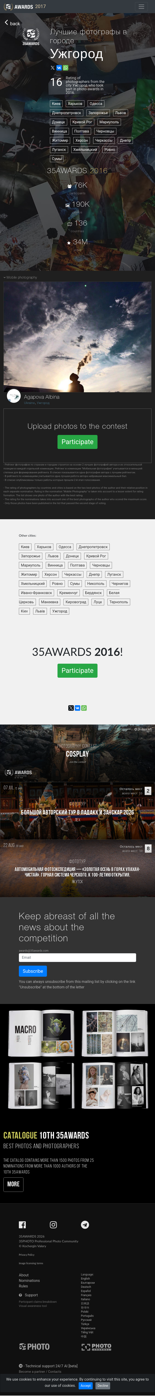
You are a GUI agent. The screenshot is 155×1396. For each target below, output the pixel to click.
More (13, 1184)
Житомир (60, 140)
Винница (59, 131)
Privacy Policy (26, 1254)
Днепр (125, 140)
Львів (40, 611)
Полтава (81, 131)
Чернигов (120, 583)
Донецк (58, 122)
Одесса (96, 104)
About (24, 1275)
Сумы (57, 159)
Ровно (109, 149)
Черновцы (105, 131)
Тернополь (118, 602)
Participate (77, 442)
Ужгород (43, 403)
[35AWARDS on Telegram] (85, 1226)
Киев (56, 104)
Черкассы (103, 140)
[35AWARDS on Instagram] (53, 1226)
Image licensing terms (31, 1263)
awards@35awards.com (34, 950)
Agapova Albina (42, 397)
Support (31, 1295)
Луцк (98, 602)
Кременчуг (68, 593)
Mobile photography (22, 277)
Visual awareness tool (33, 1306)
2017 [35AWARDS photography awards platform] (25, 6)
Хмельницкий (85, 149)
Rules (23, 1286)
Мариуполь (109, 122)
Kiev (24, 611)
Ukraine (29, 403)
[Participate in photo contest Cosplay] (77, 753)
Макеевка (49, 602)
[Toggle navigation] (141, 6)
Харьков (75, 104)
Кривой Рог (82, 122)
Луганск (59, 149)
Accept (86, 1386)
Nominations (29, 1280)
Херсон (81, 140)
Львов (120, 113)
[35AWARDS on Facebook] (22, 1226)
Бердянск (93, 593)
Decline (103, 1386)
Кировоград (76, 602)
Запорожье (98, 113)
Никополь (95, 583)
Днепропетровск (66, 113)
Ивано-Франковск (36, 593)
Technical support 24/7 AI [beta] (51, 1366)
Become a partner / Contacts (40, 1372)
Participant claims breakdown (38, 1301)
